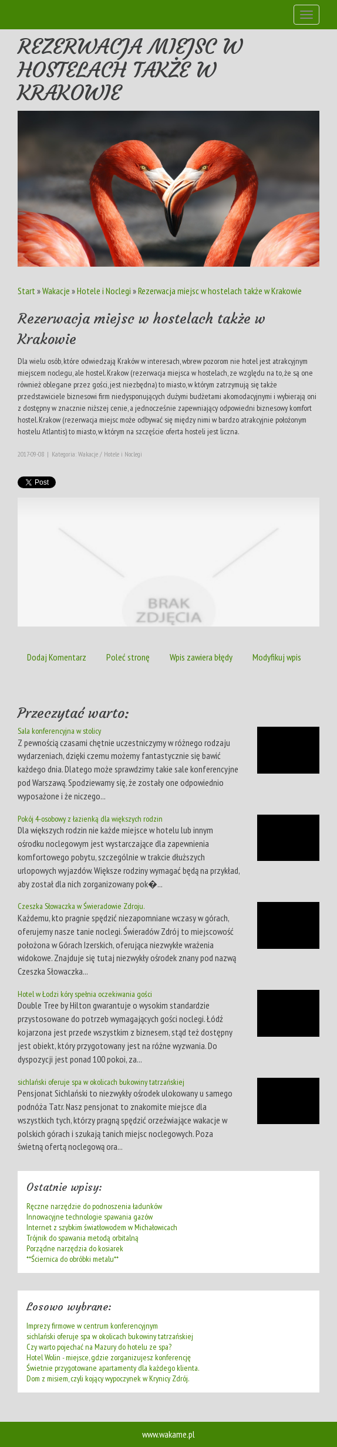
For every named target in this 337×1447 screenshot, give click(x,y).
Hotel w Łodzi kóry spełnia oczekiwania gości (85, 994)
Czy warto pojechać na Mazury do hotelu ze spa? (98, 1347)
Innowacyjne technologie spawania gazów (89, 1216)
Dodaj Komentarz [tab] (56, 657)
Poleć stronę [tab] (128, 657)
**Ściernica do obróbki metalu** (72, 1259)
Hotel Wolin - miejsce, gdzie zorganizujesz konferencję (108, 1357)
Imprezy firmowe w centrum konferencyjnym (92, 1325)
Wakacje (56, 291)
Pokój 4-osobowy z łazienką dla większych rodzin (90, 818)
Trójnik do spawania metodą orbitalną (82, 1237)
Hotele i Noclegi (104, 291)
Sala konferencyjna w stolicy (59, 731)
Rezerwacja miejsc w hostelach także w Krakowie (220, 291)
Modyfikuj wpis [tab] (276, 657)
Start (26, 291)
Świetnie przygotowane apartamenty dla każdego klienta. (112, 1368)
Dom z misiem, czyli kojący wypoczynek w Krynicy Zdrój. (107, 1378)
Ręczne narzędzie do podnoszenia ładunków (94, 1206)
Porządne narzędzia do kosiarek (74, 1248)
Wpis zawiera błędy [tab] (201, 657)
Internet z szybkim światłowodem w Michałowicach (101, 1227)
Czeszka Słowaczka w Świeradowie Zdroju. (81, 906)
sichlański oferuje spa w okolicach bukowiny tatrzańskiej (101, 1082)
